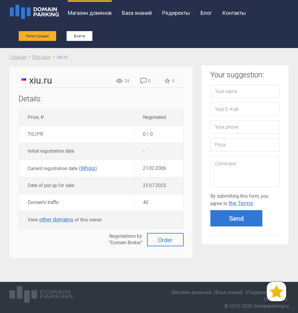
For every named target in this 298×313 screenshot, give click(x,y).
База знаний (137, 13)
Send (236, 218)
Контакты (234, 13)
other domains (56, 219)
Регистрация (37, 36)
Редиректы (176, 13)
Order (165, 240)
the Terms (241, 203)
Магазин (41, 57)
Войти (79, 36)
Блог (206, 13)
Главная (18, 57)
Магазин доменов (90, 13)
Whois (88, 168)
